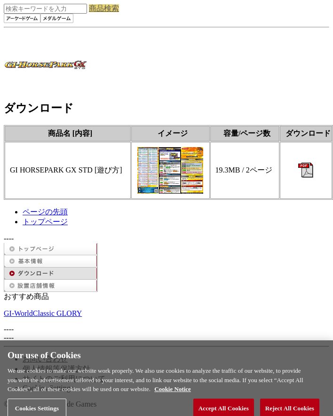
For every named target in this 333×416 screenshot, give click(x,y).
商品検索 (104, 8)
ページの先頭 (45, 212)
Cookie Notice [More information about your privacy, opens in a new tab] (172, 391)
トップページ (45, 222)
